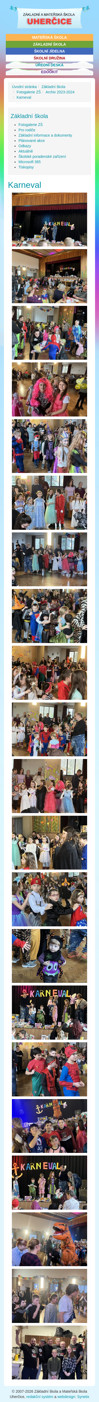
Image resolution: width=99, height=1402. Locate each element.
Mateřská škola (49, 37)
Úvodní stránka (24, 87)
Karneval (24, 97)
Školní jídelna (49, 51)
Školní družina (49, 58)
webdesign (66, 1397)
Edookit (49, 72)
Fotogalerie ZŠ (29, 92)
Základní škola (49, 44)
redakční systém (39, 1397)
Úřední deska (49, 65)
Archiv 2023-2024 (59, 92)
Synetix (83, 1397)
